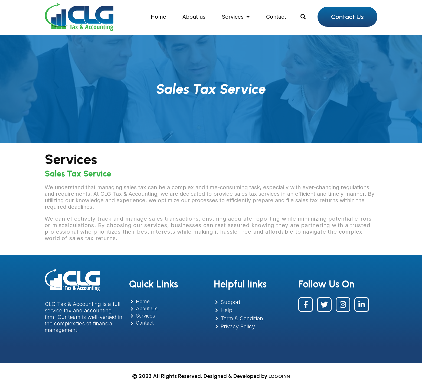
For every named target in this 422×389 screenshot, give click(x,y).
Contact (276, 17)
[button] (303, 16)
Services (236, 16)
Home (158, 17)
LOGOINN (279, 376)
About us (193, 17)
